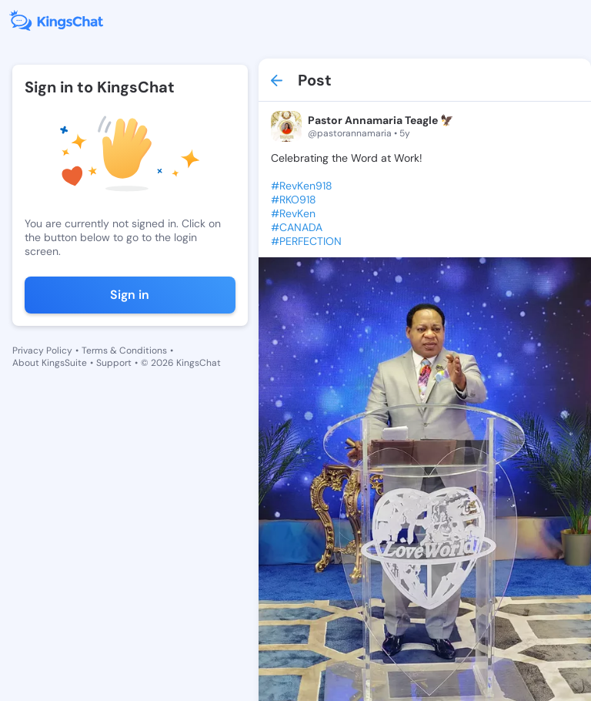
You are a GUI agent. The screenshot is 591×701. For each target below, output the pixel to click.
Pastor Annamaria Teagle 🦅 (380, 120)
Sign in (129, 295)
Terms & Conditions (124, 350)
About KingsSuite (49, 363)
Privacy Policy (42, 350)
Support (114, 363)
